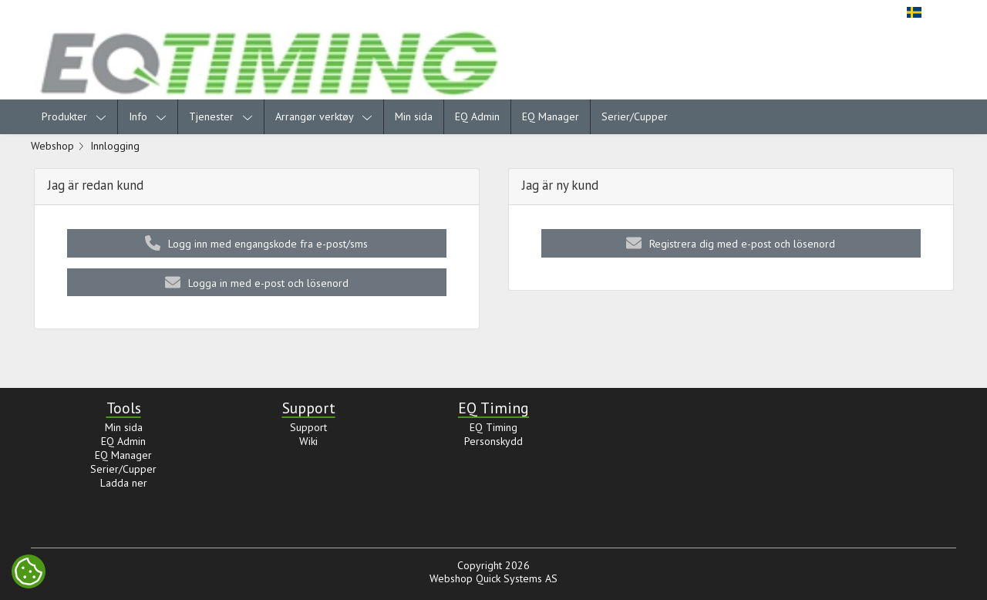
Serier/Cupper (634, 116)
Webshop (52, 146)
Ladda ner (123, 483)
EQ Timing (493, 427)
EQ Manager (550, 116)
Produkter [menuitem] (74, 116)
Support (308, 427)
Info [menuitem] (148, 116)
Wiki (308, 441)
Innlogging (115, 146)
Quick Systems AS (517, 578)
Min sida (414, 116)
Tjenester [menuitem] (221, 116)
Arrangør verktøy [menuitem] (323, 116)
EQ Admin (477, 116)
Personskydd (493, 441)
